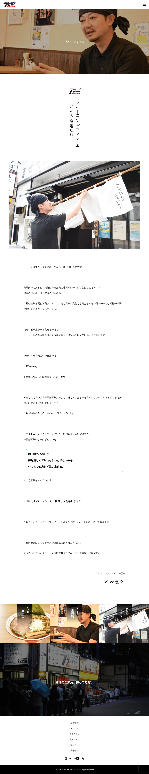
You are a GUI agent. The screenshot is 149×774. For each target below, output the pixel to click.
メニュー (74, 728)
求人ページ (74, 739)
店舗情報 (74, 750)
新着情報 (74, 723)
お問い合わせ (74, 745)
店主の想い (74, 734)
